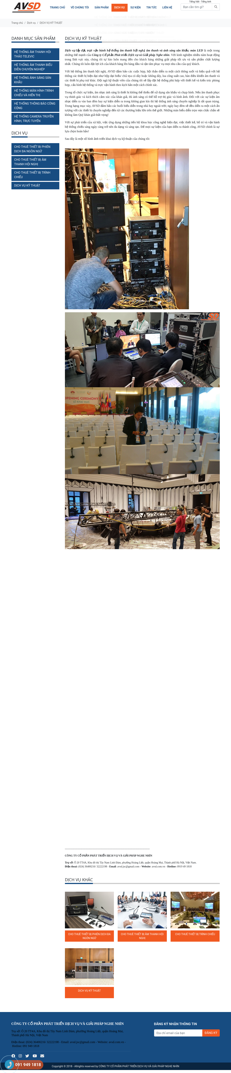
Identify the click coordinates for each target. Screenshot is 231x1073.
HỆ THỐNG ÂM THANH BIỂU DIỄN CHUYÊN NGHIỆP (33, 67)
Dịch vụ (119, 7)
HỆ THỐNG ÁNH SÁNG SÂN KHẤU (32, 80)
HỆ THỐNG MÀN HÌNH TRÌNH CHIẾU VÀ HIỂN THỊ (34, 93)
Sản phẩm (101, 7)
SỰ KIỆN (135, 7)
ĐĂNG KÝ (211, 1033)
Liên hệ (167, 7)
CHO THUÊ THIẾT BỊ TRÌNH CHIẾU (195, 934)
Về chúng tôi (79, 7)
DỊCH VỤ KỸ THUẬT (51, 22)
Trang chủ (57, 7)
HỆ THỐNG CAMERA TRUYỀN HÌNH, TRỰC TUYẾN (34, 119)
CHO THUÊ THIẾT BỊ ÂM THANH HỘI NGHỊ (30, 162)
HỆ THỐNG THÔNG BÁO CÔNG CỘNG (34, 106)
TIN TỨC (151, 7)
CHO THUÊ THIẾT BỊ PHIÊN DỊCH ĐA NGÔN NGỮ (32, 149)
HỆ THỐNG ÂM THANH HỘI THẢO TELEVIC (32, 54)
